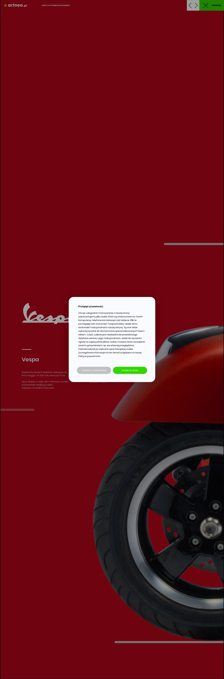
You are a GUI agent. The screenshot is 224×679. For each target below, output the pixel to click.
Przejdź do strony (130, 370)
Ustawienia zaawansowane (94, 370)
